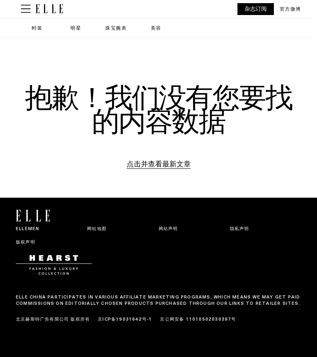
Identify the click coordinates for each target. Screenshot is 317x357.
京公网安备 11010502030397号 (198, 319)
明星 (75, 28)
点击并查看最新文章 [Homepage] (159, 163)
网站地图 (96, 228)
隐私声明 (239, 228)
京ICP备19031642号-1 (125, 319)
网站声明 (168, 228)
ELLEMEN (27, 228)
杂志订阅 (256, 9)
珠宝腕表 (116, 28)
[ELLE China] (49, 9)
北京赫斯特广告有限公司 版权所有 (53, 319)
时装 (37, 28)
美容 (156, 28)
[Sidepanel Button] (26, 9)
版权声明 (25, 242)
